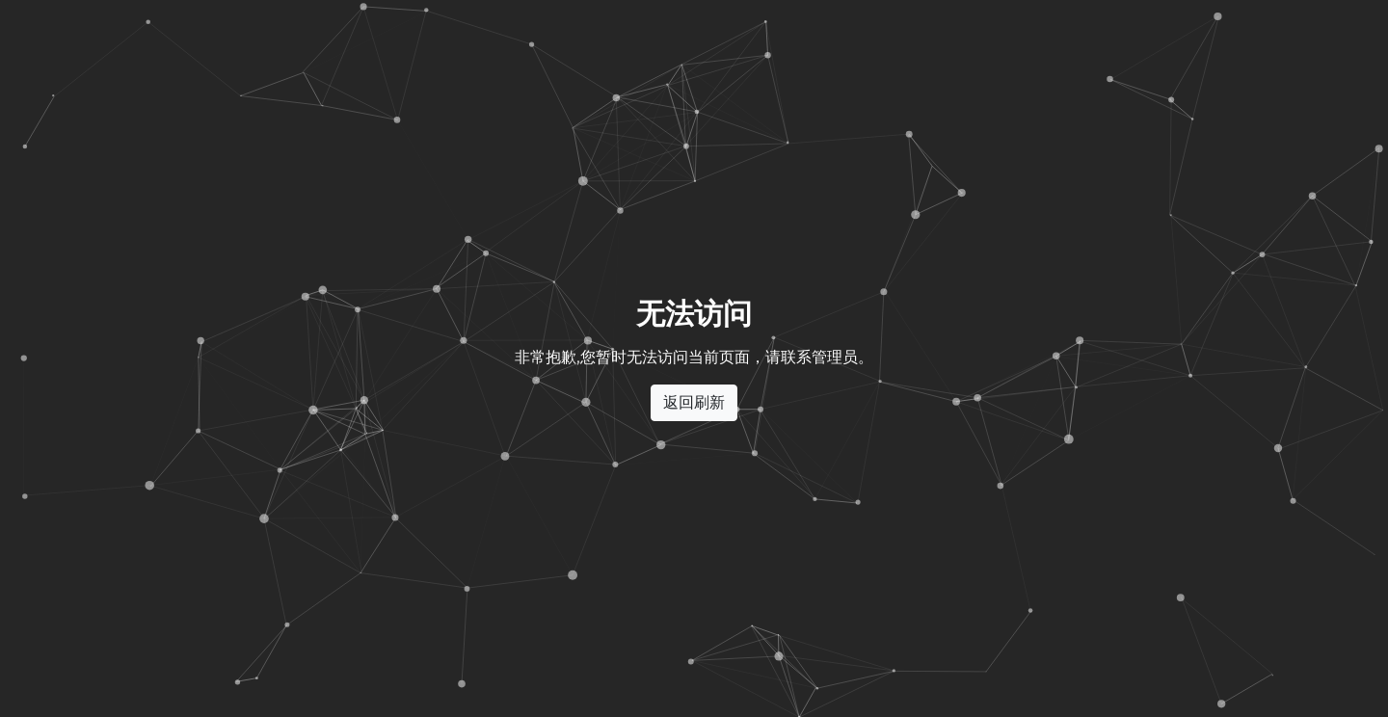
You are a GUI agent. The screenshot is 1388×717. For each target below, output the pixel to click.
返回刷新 (694, 402)
